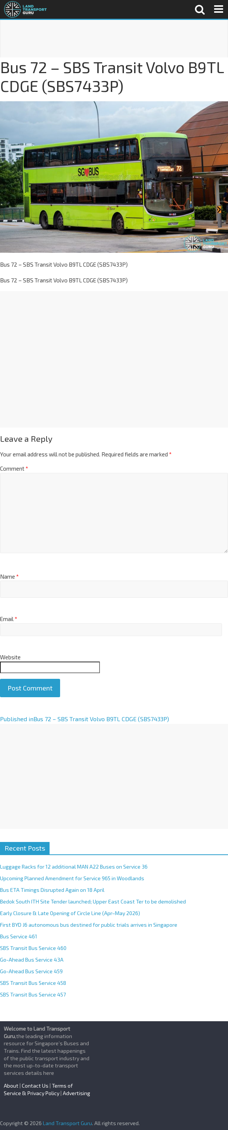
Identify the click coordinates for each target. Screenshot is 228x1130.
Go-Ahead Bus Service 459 (31, 971)
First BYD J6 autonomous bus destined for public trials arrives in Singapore (88, 924)
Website (10, 657)
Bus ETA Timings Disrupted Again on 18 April (52, 890)
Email (8, 618)
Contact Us (35, 1085)
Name (9, 576)
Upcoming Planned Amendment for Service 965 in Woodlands (72, 878)
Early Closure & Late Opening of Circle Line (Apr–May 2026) (70, 913)
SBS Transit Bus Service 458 (33, 983)
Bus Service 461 (18, 936)
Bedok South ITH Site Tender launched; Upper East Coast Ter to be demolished (93, 901)
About (11, 1085)
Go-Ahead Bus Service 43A (31, 959)
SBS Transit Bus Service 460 (33, 948)
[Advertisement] (114, 38)
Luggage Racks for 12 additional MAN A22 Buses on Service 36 (74, 866)
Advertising (76, 1093)
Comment (14, 468)
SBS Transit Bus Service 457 (33, 994)
